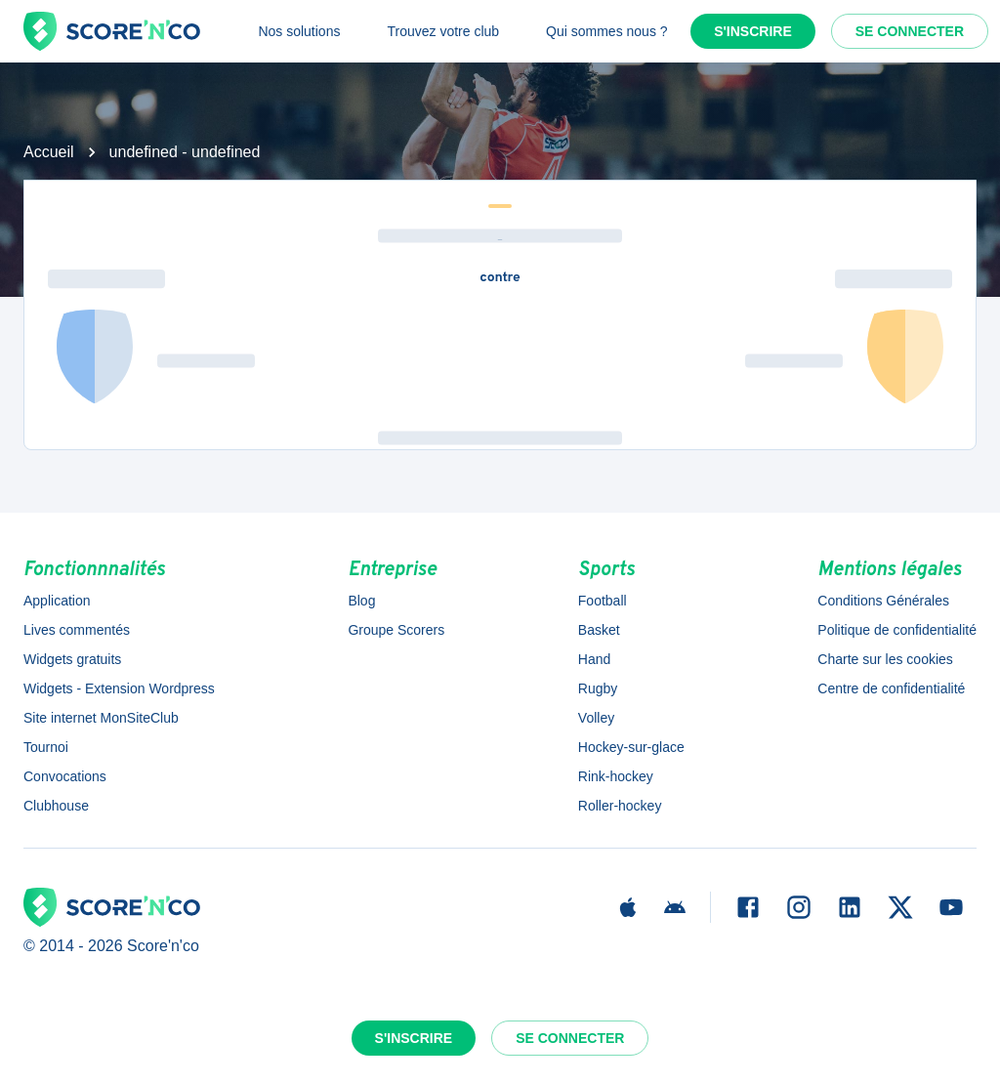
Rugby (597, 688)
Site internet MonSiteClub (101, 718)
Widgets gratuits (72, 659)
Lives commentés (76, 630)
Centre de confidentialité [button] (891, 688)
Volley (596, 718)
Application (57, 600)
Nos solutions (299, 31)
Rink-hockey (615, 776)
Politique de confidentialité (897, 630)
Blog (361, 600)
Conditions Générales (883, 600)
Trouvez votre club (443, 31)
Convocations (64, 776)
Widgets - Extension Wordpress (119, 688)
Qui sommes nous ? (607, 31)
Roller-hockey (620, 805)
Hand (594, 659)
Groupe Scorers (396, 630)
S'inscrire (753, 31)
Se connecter (909, 31)
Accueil (48, 152)
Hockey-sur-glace (631, 747)
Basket (599, 630)
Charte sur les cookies (885, 659)
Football (602, 600)
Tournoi (45, 747)
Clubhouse (56, 805)
